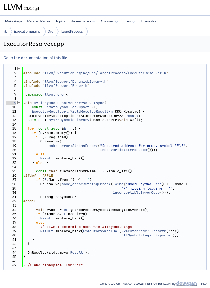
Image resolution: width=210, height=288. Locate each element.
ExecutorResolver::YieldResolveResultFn (72, 111)
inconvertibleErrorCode (123, 149)
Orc (50, 31)
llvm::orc (54, 94)
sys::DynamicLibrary (69, 120)
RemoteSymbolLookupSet (67, 107)
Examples (148, 21)
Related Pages (38, 21)
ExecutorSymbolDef (101, 231)
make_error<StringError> (73, 145)
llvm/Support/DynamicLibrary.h (75, 81)
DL (40, 120)
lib (5, 31)
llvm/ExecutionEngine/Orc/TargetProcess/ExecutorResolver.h (105, 73)
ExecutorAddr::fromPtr (143, 231)
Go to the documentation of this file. (35, 57)
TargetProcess (71, 31)
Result (132, 115)
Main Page (13, 21)
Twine (118, 184)
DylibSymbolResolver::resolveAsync (69, 103)
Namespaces (82, 21)
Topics (60, 21)
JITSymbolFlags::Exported (147, 235)
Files (129, 21)
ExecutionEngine (27, 31)
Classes (109, 21)
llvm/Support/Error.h (66, 85)
